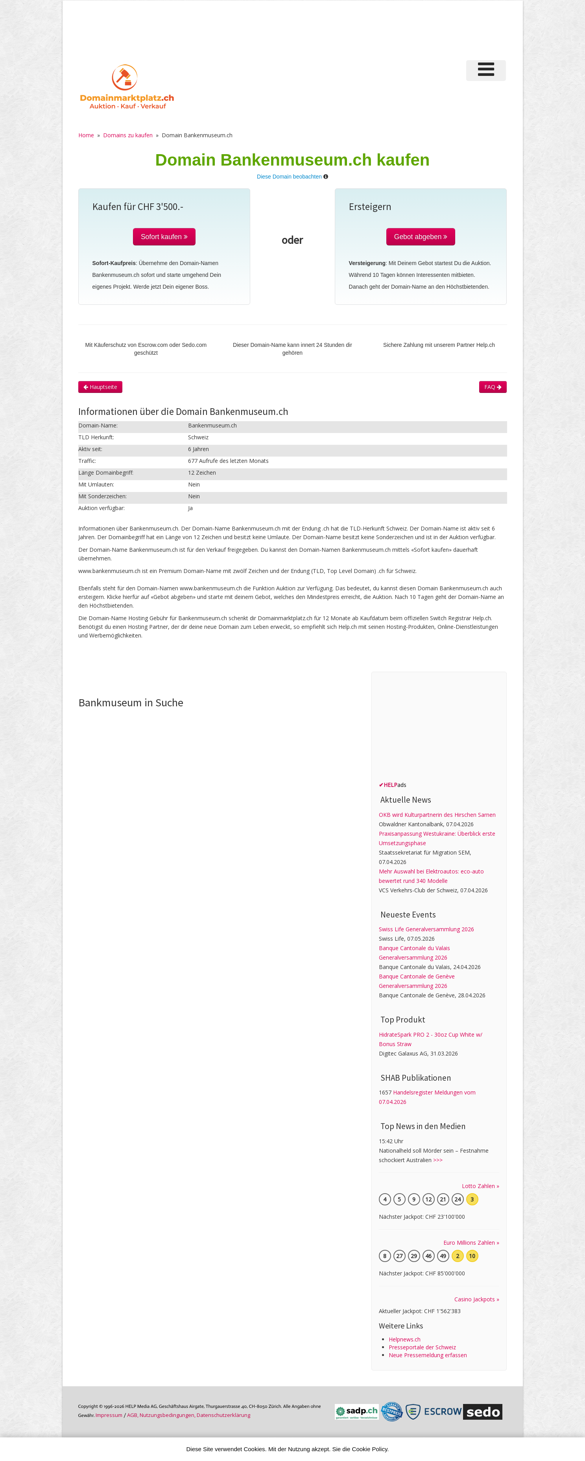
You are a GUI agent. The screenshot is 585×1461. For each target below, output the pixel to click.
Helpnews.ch (405, 1339)
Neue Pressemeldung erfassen (428, 1355)
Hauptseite (100, 387)
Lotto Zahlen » (480, 1186)
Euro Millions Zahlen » (471, 1242)
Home (86, 135)
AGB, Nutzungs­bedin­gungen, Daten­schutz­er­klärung (188, 1415)
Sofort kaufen (164, 237)
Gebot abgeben (421, 237)
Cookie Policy (370, 1449)
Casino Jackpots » (476, 1299)
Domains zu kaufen (128, 135)
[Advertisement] (374, 29)
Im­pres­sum (109, 1415)
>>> (438, 1160)
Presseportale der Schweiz (422, 1347)
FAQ (493, 387)
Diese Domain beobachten (289, 176)
